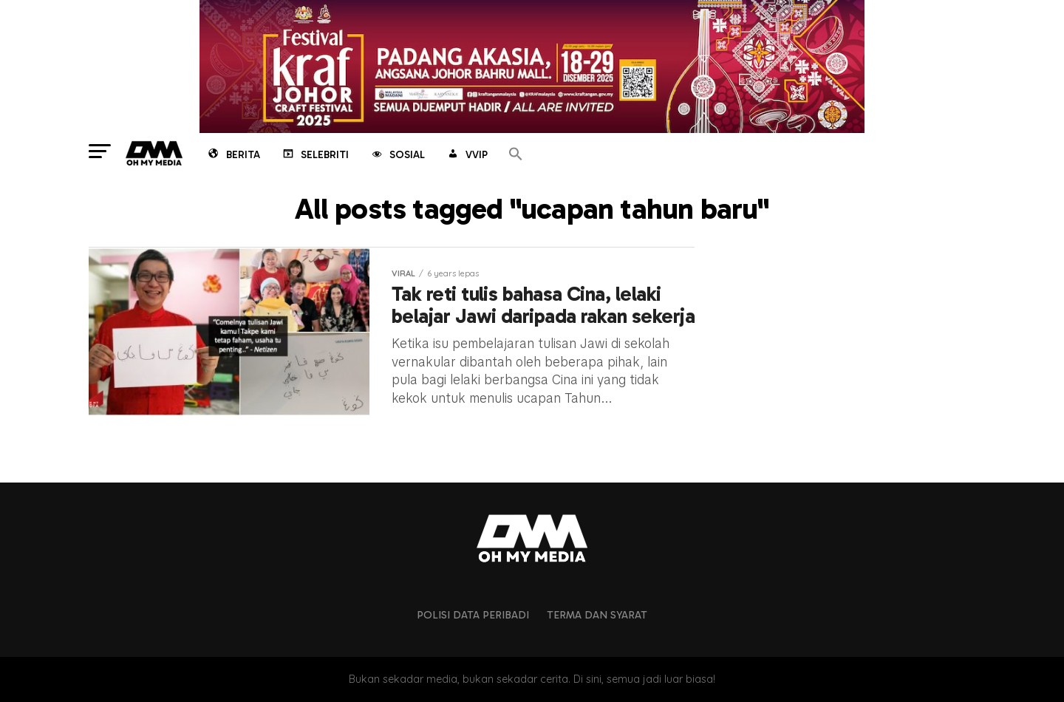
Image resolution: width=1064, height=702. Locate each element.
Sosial (397, 156)
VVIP (467, 156)
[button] (515, 155)
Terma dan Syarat (597, 614)
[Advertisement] (857, 339)
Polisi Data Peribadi (473, 614)
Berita (233, 156)
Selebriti (315, 156)
